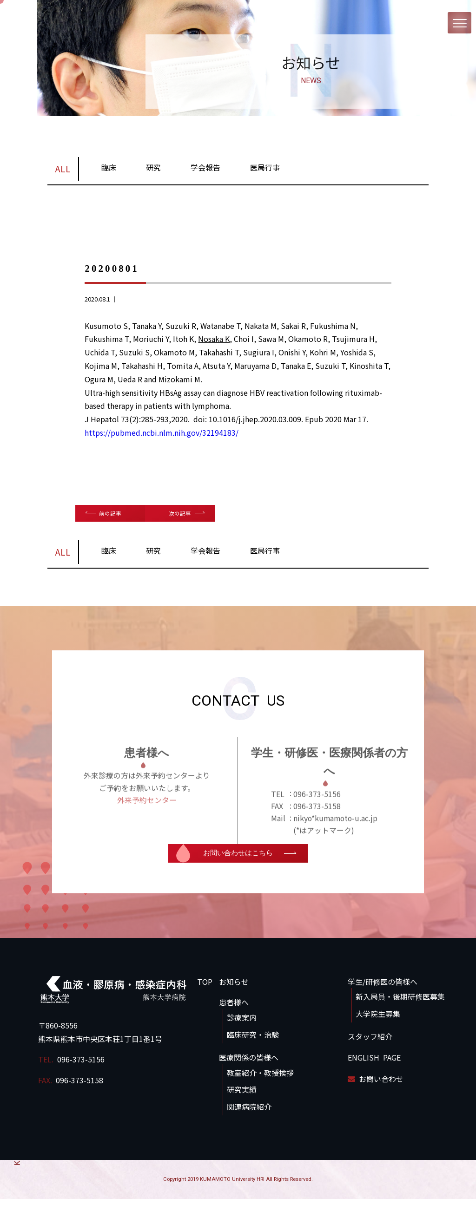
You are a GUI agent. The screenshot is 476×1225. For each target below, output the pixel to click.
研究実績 (242, 1115)
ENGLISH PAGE (374, 1083)
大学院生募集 (378, 1040)
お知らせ (234, 1007)
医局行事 (265, 170)
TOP (204, 1007)
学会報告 (205, 170)
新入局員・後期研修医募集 (400, 1022)
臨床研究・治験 (253, 1060)
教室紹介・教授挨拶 (260, 1098)
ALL (63, 171)
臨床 (108, 170)
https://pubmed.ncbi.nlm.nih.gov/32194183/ (161, 435)
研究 (153, 170)
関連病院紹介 (249, 1132)
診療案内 (242, 1043)
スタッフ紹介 (370, 1062)
